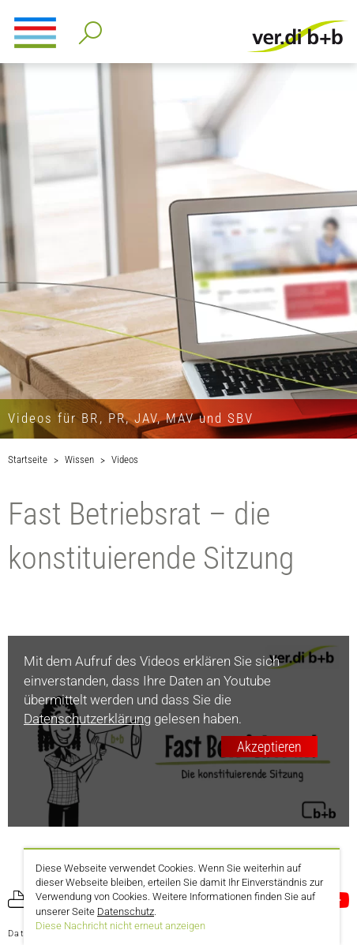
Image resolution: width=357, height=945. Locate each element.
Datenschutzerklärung (87, 718)
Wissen (79, 459)
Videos (124, 459)
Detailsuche (87, 28)
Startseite (27, 459)
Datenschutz (125, 911)
